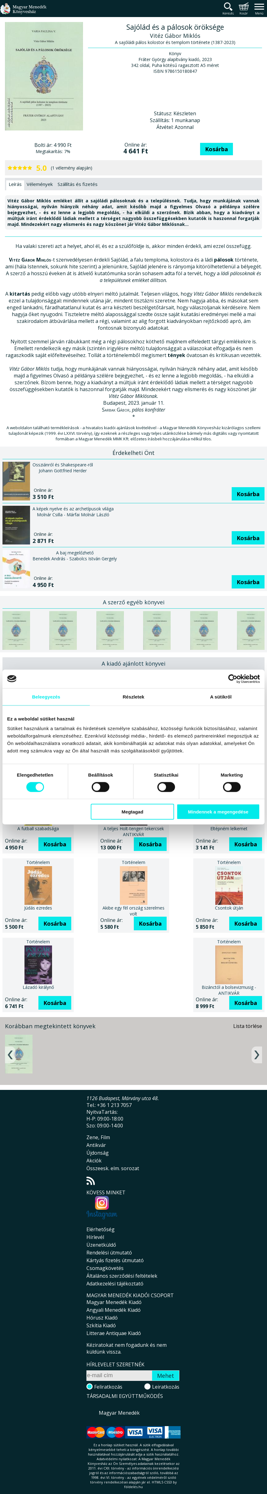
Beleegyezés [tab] (46, 696)
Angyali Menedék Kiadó (113, 1310)
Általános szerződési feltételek (121, 1275)
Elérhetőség (100, 1229)
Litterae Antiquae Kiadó (113, 1333)
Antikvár (96, 1145)
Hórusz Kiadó (102, 1317)
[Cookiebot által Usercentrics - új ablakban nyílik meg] (233, 678)
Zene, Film (98, 1137)
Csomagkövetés (105, 1268)
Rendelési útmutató (109, 1252)
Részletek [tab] (133, 696)
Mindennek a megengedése (218, 811)
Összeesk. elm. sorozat (112, 1168)
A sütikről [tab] (221, 696)
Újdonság (97, 1152)
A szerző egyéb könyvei (133, 602)
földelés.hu (133, 1486)
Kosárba (216, 149)
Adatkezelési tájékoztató (114, 1283)
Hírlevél (95, 1237)
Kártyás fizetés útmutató (115, 1260)
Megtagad (132, 811)
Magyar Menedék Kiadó (114, 1302)
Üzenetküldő (101, 1244)
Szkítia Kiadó (101, 1325)
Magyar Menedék (119, 1412)
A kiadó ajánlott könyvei (133, 663)
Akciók (94, 1160)
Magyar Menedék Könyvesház (23, 12)
